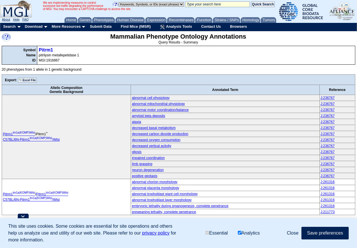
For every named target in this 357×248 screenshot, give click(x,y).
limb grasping (142, 164)
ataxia (136, 122)
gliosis (136, 152)
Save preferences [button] (325, 233)
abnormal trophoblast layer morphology (161, 200)
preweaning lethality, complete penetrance (164, 212)
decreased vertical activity (151, 146)
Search (9, 26)
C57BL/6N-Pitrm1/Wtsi (31, 140)
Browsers (238, 26)
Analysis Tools (176, 26)
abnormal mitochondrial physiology (158, 104)
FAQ (25, 19)
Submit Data (101, 26)
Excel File (27, 80)
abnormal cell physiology (150, 98)
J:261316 (328, 182)
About (6, 19)
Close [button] (293, 233)
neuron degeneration (148, 170)
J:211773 (328, 212)
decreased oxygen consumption (156, 140)
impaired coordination (148, 158)
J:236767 (328, 98)
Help (16, 19)
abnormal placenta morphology (155, 188)
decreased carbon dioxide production (160, 134)
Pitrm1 (46, 49)
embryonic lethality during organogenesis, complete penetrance (180, 206)
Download (33, 26)
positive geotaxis (144, 176)
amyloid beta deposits (148, 116)
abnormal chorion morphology (154, 182)
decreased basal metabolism (154, 128)
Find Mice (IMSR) (136, 26)
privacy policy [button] (156, 233)
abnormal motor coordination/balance (160, 110)
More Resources (66, 26)
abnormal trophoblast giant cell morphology (164, 194)
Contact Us (211, 26)
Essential (216, 233)
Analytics (249, 233)
